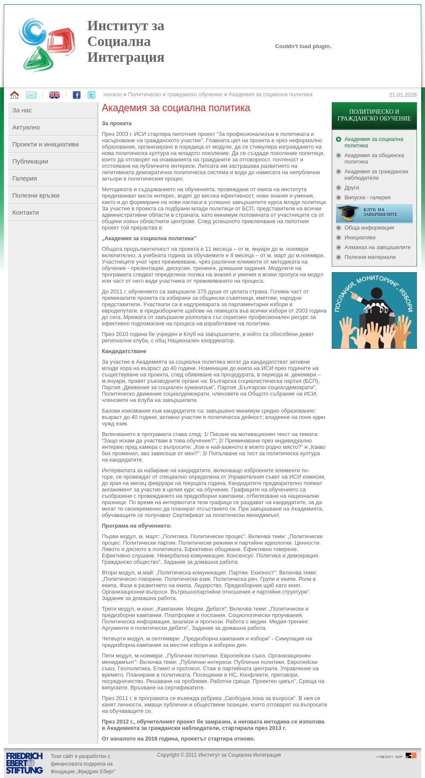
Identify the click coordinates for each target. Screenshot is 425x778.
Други (352, 187)
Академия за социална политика (271, 94)
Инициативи (360, 237)
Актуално (26, 127)
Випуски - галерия (368, 197)
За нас (22, 110)
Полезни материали (370, 257)
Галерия (24, 178)
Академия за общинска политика (374, 158)
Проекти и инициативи (45, 144)
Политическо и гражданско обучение (175, 94)
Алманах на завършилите (378, 247)
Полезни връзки (36, 195)
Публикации (30, 161)
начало (112, 94)
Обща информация (369, 227)
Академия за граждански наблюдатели (376, 174)
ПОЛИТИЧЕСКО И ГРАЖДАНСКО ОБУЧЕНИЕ (374, 115)
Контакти (25, 212)
